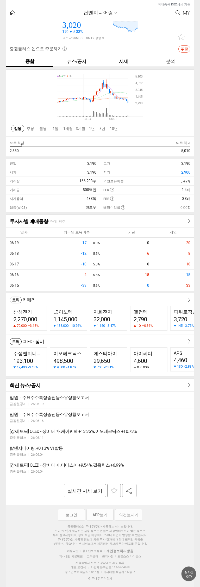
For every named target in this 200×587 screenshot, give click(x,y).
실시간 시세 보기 (84, 491)
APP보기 (100, 515)
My (186, 13)
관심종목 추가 (181, 37)
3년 (102, 129)
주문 (184, 49)
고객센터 (92, 556)
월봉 (43, 129)
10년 (114, 129)
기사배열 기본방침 (71, 556)
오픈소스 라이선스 (129, 556)
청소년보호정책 (92, 551)
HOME (12, 12)
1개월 (68, 129)
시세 (123, 61)
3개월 (80, 129)
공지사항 (108, 556)
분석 (170, 61)
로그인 (71, 515)
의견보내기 (129, 515)
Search (178, 12)
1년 (92, 129)
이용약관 (72, 551)
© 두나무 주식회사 (100, 578)
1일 (55, 129)
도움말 (112, 189)
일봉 (17, 129)
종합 (29, 61)
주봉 (30, 129)
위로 (189, 574)
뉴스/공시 (76, 61)
